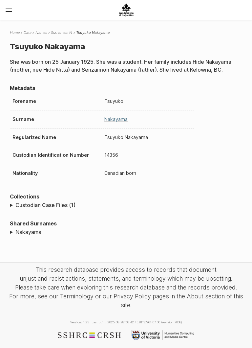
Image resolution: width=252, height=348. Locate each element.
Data (28, 32)
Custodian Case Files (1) (45, 205)
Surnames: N (61, 32)
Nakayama (116, 119)
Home (15, 32)
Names (41, 32)
